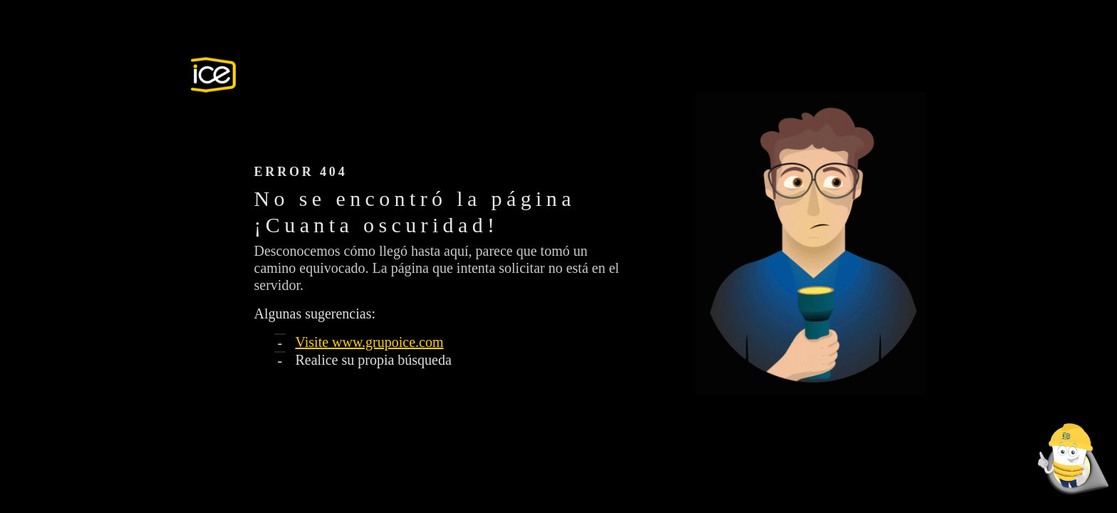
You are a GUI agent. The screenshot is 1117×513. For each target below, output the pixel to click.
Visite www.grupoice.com (370, 342)
